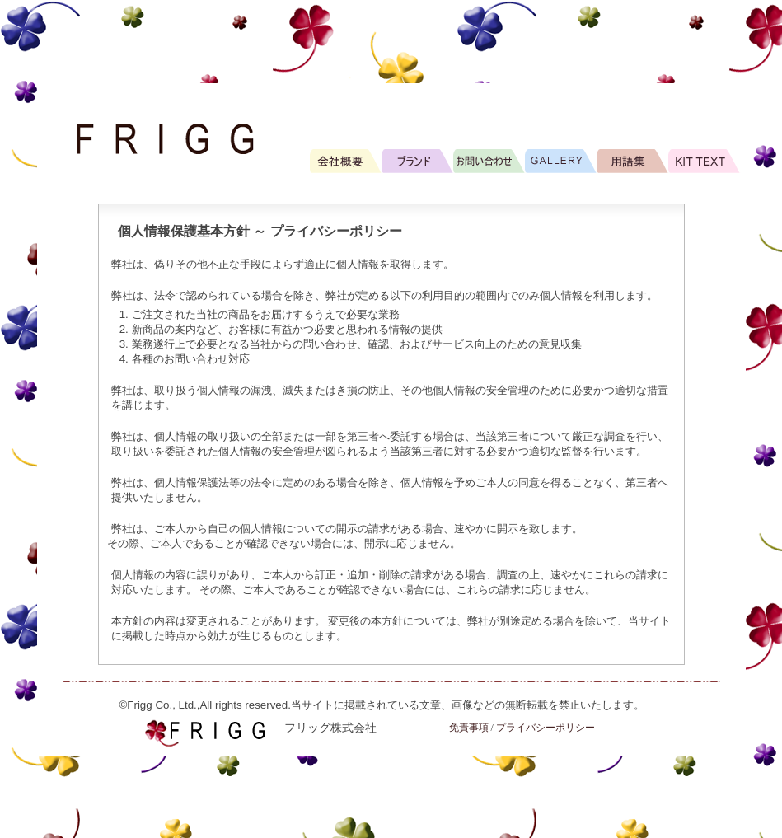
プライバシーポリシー (545, 727)
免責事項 (469, 727)
